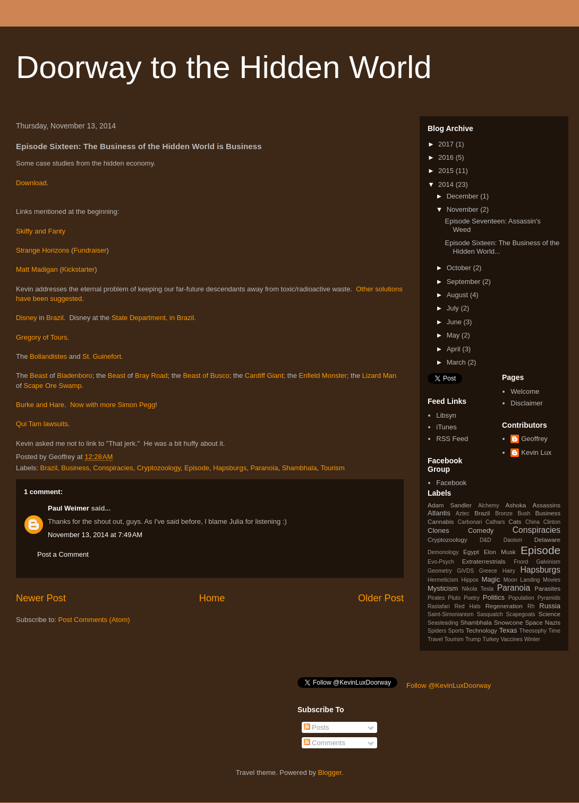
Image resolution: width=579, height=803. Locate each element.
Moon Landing (522, 580)
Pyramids (549, 598)
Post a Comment (63, 554)
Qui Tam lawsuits (42, 424)
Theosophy (533, 631)
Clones (438, 530)
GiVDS (465, 571)
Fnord (521, 562)
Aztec (463, 513)
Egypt (471, 551)
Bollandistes (49, 356)
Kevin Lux (536, 452)
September (464, 282)
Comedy (480, 530)
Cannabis (441, 521)
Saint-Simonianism (451, 614)
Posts (316, 727)
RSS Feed (452, 439)
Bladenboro (74, 375)
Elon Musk (500, 551)
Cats (514, 521)
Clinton (551, 522)
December (464, 196)
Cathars (495, 522)
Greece (488, 571)
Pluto (454, 598)
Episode (196, 468)
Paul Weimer (68, 508)
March (457, 362)
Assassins (546, 505)
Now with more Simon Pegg (112, 405)
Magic (491, 579)
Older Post (381, 598)
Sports (456, 631)
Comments (324, 743)
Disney (27, 318)
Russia (549, 606)
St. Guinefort (101, 356)
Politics (494, 597)
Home (212, 598)
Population (521, 598)
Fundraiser (89, 250)
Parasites (547, 588)
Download (31, 183)
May (454, 335)
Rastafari (439, 606)
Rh (530, 606)
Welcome (524, 391)
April (455, 349)
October (460, 268)
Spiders (437, 631)
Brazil (55, 318)
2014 (447, 184)
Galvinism (548, 562)
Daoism (513, 540)
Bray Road (151, 375)
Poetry (472, 598)
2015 (447, 171)
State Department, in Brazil (153, 318)
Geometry (440, 571)
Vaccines (511, 639)
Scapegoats (520, 614)
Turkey (490, 639)
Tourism (332, 468)
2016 (447, 157)
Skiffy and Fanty (40, 231)
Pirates (436, 598)
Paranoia (264, 468)
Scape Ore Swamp (52, 386)
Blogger (330, 772)
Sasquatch (490, 614)
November (464, 209)
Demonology (443, 552)
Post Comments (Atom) (94, 620)
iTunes (446, 427)
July (454, 308)
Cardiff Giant (264, 375)
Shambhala (299, 468)
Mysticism (443, 588)
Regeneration (504, 605)
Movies (551, 580)
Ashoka (515, 505)
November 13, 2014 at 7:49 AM (95, 535)
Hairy (509, 571)
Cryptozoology (159, 468)
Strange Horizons (42, 250)
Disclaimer (526, 403)
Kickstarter (78, 269)
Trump (473, 639)
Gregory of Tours (41, 337)
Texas (508, 630)
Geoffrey (534, 439)
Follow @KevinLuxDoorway (448, 685)
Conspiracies (113, 468)
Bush (523, 513)
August (458, 295)
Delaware (547, 539)
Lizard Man (379, 375)
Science (549, 613)
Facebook (451, 483)
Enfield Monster (322, 375)
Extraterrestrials (484, 561)
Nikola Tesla (477, 589)
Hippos (469, 580)
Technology (481, 630)
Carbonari (470, 522)
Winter (532, 639)
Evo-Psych (441, 562)
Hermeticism (443, 580)
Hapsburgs (229, 468)
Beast (39, 375)
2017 (447, 144)
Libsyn (446, 415)
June (455, 322)
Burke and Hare (40, 405)
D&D (485, 540)
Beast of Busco (206, 375)
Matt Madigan (37, 269)
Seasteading (443, 623)
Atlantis (439, 513)
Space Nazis (542, 622)
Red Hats (467, 606)
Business (75, 468)
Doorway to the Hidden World (224, 67)
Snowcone (508, 622)
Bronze (504, 513)
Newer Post (41, 598)
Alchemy (488, 505)
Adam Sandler (450, 505)
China (532, 522)
